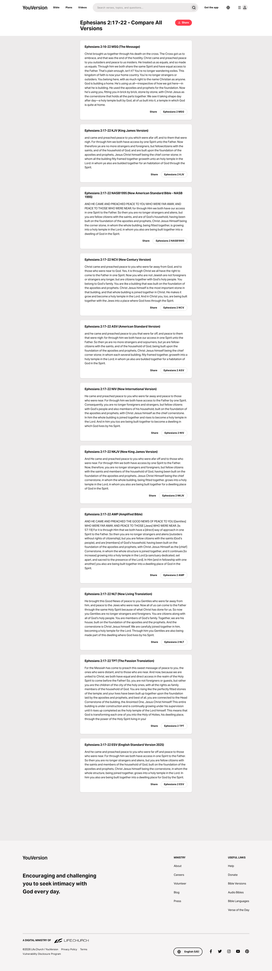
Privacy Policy (69, 949)
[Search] (141, 8)
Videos (82, 7)
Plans (69, 7)
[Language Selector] (228, 7)
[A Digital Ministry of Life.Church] (136, 938)
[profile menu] (242, 7)
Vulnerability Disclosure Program (42, 953)
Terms (83, 949)
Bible (56, 7)
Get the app (211, 7)
